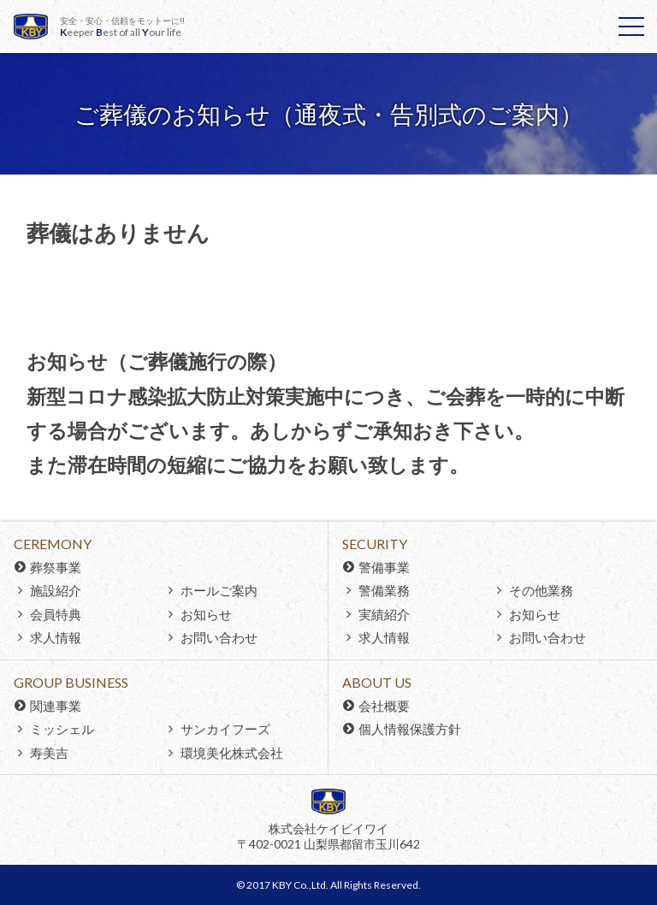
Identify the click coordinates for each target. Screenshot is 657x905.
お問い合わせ (219, 637)
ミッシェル (62, 728)
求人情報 (55, 637)
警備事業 (384, 567)
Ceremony (53, 543)
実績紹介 (384, 614)
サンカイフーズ (225, 728)
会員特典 (55, 614)
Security (374, 543)
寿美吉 (49, 752)
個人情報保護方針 (409, 728)
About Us (376, 682)
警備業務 (384, 590)
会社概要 (384, 705)
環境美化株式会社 (232, 752)
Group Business (71, 682)
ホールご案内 (219, 590)
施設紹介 (55, 590)
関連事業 (55, 705)
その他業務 (541, 590)
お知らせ (206, 614)
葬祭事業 (55, 567)
